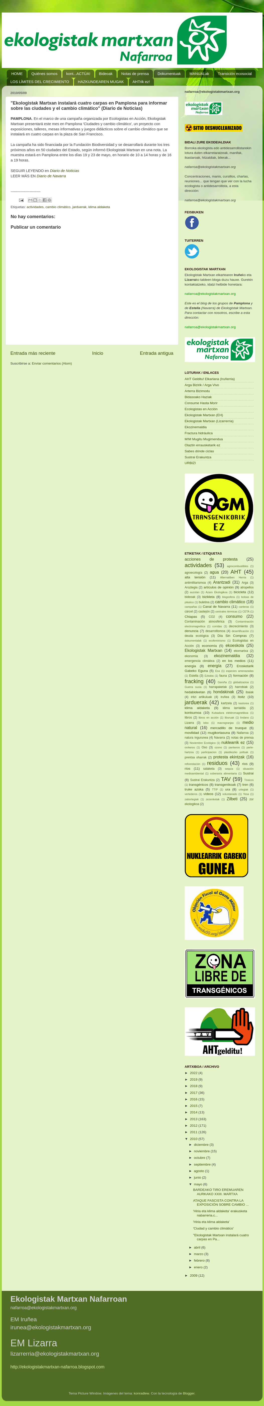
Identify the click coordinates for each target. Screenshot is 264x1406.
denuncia (192, 631)
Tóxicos (248, 779)
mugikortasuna (219, 733)
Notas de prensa (135, 73)
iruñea (225, 697)
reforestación (192, 763)
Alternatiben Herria (233, 577)
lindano (244, 717)
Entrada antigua (156, 353)
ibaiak (250, 692)
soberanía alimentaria (223, 773)
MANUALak (199, 73)
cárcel (189, 611)
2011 (194, 1132)
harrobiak (241, 687)
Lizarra (189, 723)
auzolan (195, 592)
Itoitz (241, 697)
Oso (204, 747)
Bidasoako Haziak (198, 397)
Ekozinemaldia (196, 427)
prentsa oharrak (196, 757)
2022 (194, 1073)
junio (198, 1177)
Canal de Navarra (216, 606)
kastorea (243, 703)
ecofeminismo (217, 640)
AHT (236, 572)
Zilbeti (232, 799)
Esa (217, 670)
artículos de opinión (219, 587)
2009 (194, 1275)
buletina (204, 602)
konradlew (141, 1393)
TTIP (215, 789)
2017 (194, 1093)
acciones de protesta (211, 559)
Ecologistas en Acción (201, 409)
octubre (200, 1158)
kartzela (226, 703)
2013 (194, 1119)
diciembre (202, 1145)
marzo (199, 1254)
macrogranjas (225, 722)
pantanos (234, 747)
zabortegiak (192, 799)
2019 (194, 1079)
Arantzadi (221, 582)
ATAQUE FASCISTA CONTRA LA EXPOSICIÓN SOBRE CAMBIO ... (221, 1202)
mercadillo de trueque (228, 728)
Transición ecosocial (235, 73)
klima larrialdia (234, 708)
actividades (35, 207)
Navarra (219, 737)
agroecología (193, 572)
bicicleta (240, 592)
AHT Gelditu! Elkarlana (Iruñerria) (210, 379)
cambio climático (57, 207)
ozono (218, 747)
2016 (194, 1099)
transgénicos (198, 784)
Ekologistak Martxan (203, 650)
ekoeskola (235, 645)
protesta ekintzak (229, 757)
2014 (194, 1112)
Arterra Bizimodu (197, 391)
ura (227, 789)
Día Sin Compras (232, 636)
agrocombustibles (237, 566)
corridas (217, 626)
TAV (226, 779)
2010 (194, 1139)
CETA (245, 611)
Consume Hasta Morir (201, 403)
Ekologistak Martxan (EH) (204, 415)
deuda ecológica (197, 636)
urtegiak (243, 789)
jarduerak (79, 207)
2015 (194, 1106)
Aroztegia (191, 587)
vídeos (208, 794)
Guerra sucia (193, 686)
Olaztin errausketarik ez (202, 445)
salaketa (209, 768)
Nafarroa (242, 733)
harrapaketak (218, 687)
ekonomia (191, 656)
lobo (205, 722)
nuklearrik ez (233, 742)
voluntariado (229, 794)
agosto (199, 1171)
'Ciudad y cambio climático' (213, 1228)
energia (190, 666)
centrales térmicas (226, 611)
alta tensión (195, 577)
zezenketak (213, 799)
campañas (191, 606)
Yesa (246, 794)
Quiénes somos (44, 73)
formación (240, 675)
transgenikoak (225, 784)
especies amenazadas (239, 670)
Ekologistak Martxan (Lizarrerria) (209, 421)
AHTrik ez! (141, 81)
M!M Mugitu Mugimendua (204, 439)
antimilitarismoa (195, 582)
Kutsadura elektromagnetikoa (230, 712)
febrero (200, 1260)
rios (245, 764)
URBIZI (190, 463)
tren (245, 784)
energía (214, 665)
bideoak (190, 597)
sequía (229, 768)
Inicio (97, 353)
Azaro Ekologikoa (216, 592)
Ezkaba (209, 675)
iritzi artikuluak (201, 697)
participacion (209, 752)
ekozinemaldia (227, 655)
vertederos (191, 794)
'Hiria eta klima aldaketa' (211, 1222)
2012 (194, 1125)
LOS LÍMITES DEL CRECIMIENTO (40, 81)
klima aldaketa (99, 207)
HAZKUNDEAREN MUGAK (101, 81)
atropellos (247, 587)
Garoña (222, 682)
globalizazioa (241, 682)
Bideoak (106, 73)
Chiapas (191, 617)
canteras (244, 606)
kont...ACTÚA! (78, 73)
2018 (194, 1086)
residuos (217, 763)
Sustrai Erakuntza (198, 457)
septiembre (203, 1164)
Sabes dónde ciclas (199, 451)
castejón (204, 611)
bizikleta (208, 597)
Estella (193, 675)
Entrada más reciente (33, 353)
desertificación (240, 631)
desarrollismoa (215, 631)
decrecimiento (238, 626)
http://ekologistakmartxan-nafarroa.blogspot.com (58, 1366)
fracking (194, 681)
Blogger (188, 1393)
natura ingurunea (196, 737)
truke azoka (194, 789)
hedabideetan (195, 692)
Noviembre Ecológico (203, 742)
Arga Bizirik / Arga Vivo (202, 385)
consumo (234, 616)
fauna (223, 675)
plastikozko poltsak (236, 752)
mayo (198, 1184)
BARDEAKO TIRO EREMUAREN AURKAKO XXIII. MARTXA (218, 1192)
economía (209, 646)
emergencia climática (200, 661)
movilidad (192, 733)
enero (199, 1267)
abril (197, 1247)
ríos (188, 768)
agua (214, 572)
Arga (245, 582)
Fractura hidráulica (199, 433)
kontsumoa (193, 713)
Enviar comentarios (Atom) (52, 363)
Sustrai (248, 773)
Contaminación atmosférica (205, 621)
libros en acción (209, 717)
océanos (190, 747)
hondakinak (223, 691)
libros (188, 717)
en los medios (233, 661)
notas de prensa (242, 737)
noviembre (202, 1151)
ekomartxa (241, 651)
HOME (17, 73)
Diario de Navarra (51, 176)
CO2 (212, 617)
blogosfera (228, 596)
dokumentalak (193, 640)
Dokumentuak (169, 73)
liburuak (229, 717)
